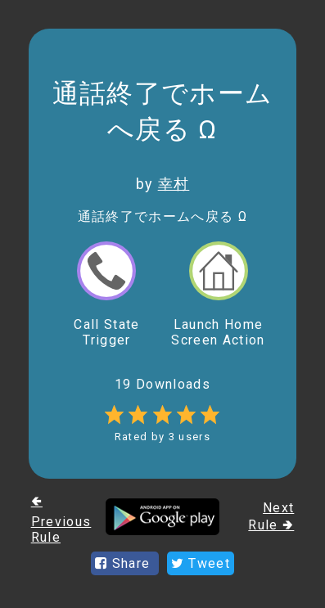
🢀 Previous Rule (61, 519)
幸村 (174, 183)
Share (125, 563)
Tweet (200, 563)
